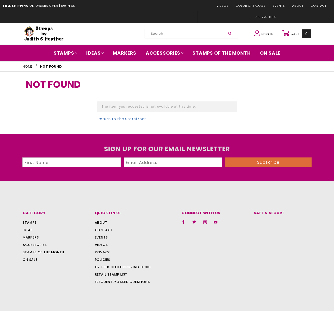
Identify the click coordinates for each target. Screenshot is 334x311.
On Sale (267, 53)
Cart (297, 33)
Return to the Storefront (118, 119)
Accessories (165, 53)
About (299, 5)
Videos (226, 5)
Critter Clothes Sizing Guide (122, 267)
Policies (102, 259)
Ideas (97, 53)
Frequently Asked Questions (121, 282)
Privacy (102, 252)
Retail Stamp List (111, 274)
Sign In (265, 33)
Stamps (68, 53)
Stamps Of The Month (219, 53)
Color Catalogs (253, 5)
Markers (126, 53)
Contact (319, 5)
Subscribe (268, 162)
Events (280, 5)
